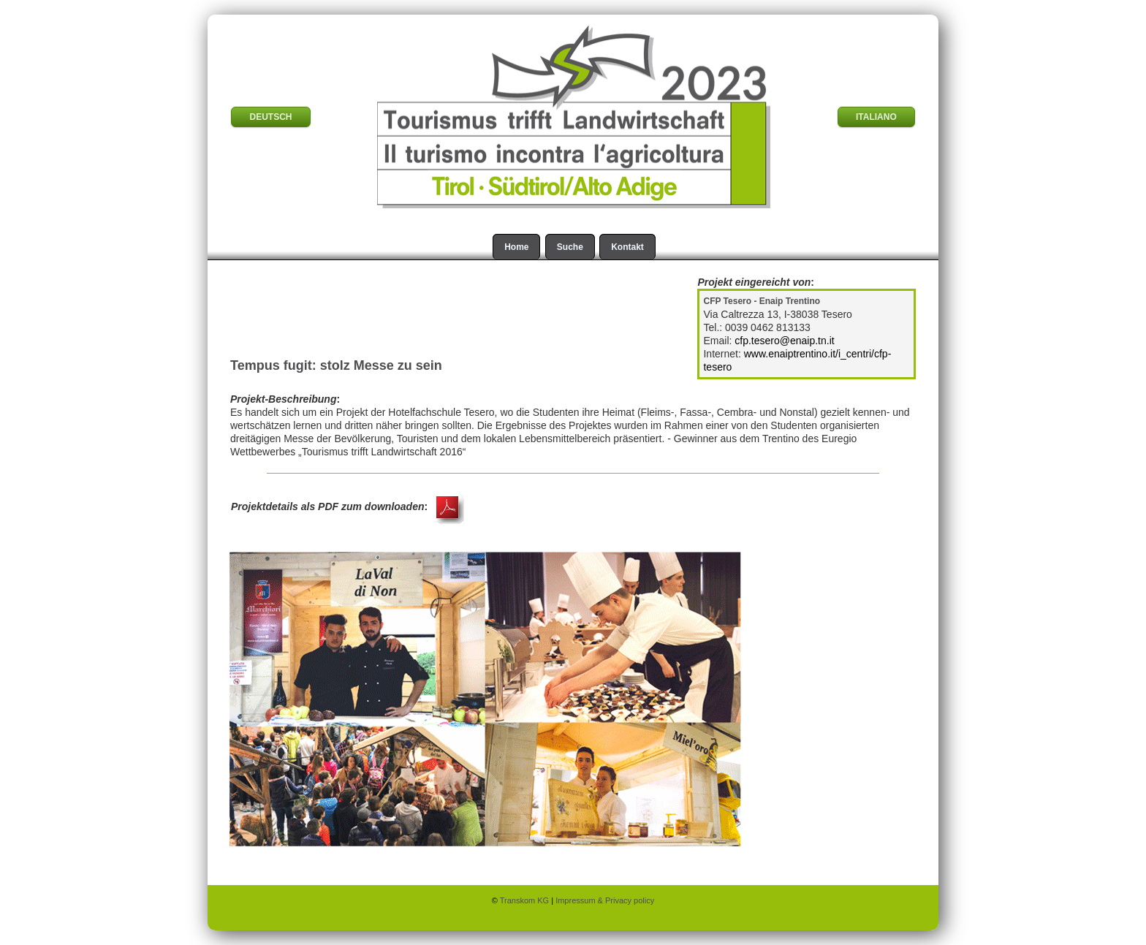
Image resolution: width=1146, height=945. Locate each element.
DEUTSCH (270, 117)
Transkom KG (526, 900)
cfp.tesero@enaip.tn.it (784, 340)
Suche (570, 247)
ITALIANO (876, 117)
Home (516, 247)
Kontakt (627, 247)
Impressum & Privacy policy (604, 900)
